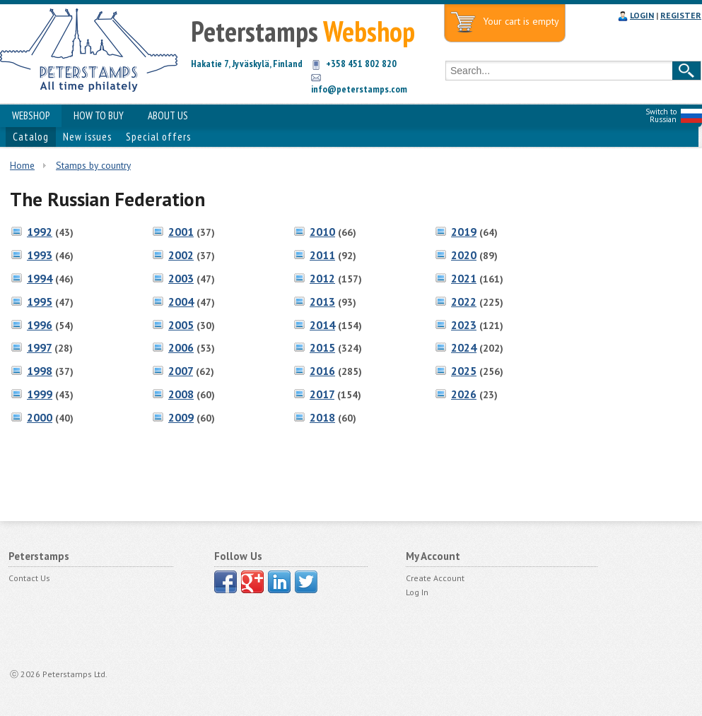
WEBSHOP (30, 115)
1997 (39, 347)
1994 (39, 278)
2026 (463, 394)
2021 (463, 278)
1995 (39, 301)
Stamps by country (93, 165)
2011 (322, 255)
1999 (39, 394)
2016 (322, 371)
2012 (322, 278)
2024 (463, 347)
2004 (181, 301)
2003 (181, 278)
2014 (322, 325)
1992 (39, 232)
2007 (180, 371)
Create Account (435, 578)
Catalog (31, 136)
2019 (463, 232)
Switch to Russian (661, 115)
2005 (181, 325)
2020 (463, 255)
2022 (463, 301)
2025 (463, 371)
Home (22, 165)
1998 (39, 371)
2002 (181, 255)
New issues (87, 136)
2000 (39, 417)
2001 (181, 232)
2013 (322, 301)
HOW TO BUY (99, 115)
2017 (322, 394)
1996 (39, 325)
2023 (463, 325)
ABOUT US (168, 115)
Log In (417, 592)
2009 (181, 417)
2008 (181, 394)
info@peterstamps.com (359, 89)
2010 (322, 232)
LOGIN (642, 15)
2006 (181, 347)
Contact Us (29, 578)
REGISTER (680, 15)
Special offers (158, 136)
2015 (322, 347)
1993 (39, 255)
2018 (322, 417)
